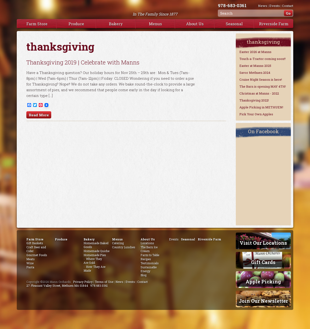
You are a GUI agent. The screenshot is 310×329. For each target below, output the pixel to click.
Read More (39, 114)
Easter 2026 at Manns (255, 52)
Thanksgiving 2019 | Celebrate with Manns (82, 62)
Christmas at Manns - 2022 (259, 93)
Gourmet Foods (36, 255)
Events (274, 6)
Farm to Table (150, 255)
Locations (147, 243)
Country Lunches (123, 247)
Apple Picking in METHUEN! (261, 107)
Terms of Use (104, 282)
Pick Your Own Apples (256, 114)
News (262, 6)
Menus (155, 23)
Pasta (30, 267)
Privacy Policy (83, 282)
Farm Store (36, 23)
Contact (287, 6)
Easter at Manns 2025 (255, 66)
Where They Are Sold (93, 261)
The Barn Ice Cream (149, 249)
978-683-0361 (232, 5)
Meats (30, 259)
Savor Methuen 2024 (254, 72)
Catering (118, 243)
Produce (76, 23)
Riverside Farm (273, 23)
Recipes (146, 259)
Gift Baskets (34, 243)
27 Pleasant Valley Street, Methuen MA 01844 (57, 285)
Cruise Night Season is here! (260, 79)
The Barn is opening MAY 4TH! (262, 86)
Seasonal (234, 23)
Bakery (116, 23)
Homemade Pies (95, 255)
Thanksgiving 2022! (254, 100)
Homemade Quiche (96, 251)
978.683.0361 (99, 285)
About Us (194, 23)
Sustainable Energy (149, 269)
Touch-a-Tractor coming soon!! (262, 59)
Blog (144, 275)
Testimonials (150, 263)
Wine (30, 263)
